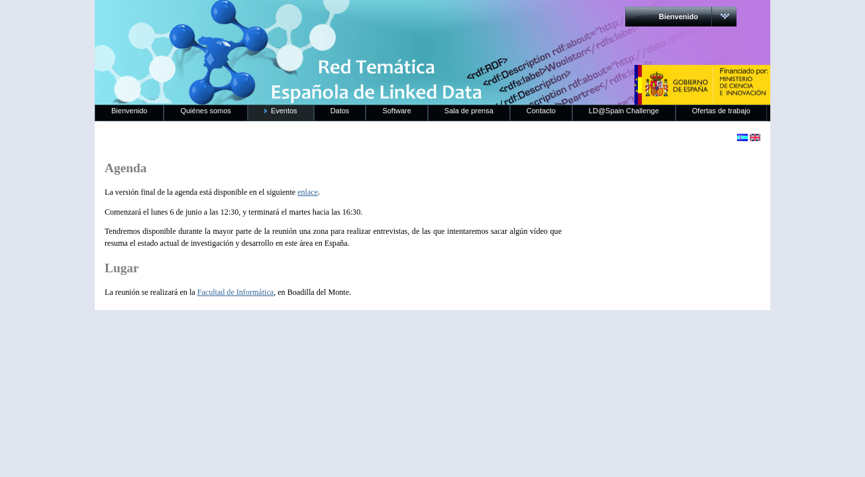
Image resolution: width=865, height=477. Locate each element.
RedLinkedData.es (233, 20)
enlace (307, 192)
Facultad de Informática (235, 292)
